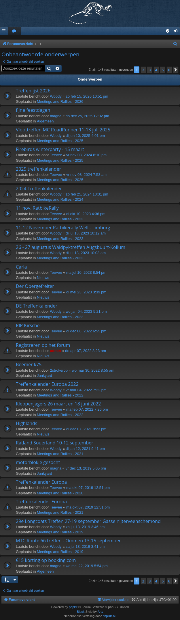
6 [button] (169, 69)
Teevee (56, 155)
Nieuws (43, 277)
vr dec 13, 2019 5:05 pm (86, 468)
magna (56, 116)
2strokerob (59, 370)
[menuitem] (14, 31)
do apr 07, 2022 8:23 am (85, 351)
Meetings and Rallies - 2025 (60, 141)
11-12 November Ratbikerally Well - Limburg (63, 227)
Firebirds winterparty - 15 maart (50, 149)
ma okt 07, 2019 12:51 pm (88, 487)
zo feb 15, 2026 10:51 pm (87, 96)
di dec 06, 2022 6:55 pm (86, 331)
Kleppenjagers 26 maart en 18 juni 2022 (58, 404)
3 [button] (150, 69)
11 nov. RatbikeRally (37, 208)
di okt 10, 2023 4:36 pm (85, 214)
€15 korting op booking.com (46, 560)
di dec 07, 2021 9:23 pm (86, 429)
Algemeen (45, 121)
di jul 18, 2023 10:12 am (86, 233)
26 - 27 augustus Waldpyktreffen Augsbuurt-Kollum (70, 247)
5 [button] (163, 69)
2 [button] (143, 69)
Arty (100, 611)
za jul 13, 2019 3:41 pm (85, 546)
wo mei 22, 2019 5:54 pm (87, 566)
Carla (21, 267)
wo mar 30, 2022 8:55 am (93, 370)
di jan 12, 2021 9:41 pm (85, 448)
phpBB (73, 607)
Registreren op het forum (43, 345)
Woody (56, 96)
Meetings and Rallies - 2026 (60, 101)
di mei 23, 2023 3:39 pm (86, 292)
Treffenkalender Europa (41, 482)
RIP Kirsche (28, 325)
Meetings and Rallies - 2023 (60, 219)
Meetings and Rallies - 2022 (60, 395)
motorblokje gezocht (38, 462)
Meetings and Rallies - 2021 (60, 454)
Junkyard (44, 375)
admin (55, 351)
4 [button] (156, 69)
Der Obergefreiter (35, 286)
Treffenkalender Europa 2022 (47, 384)
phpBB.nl (109, 616)
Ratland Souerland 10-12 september (54, 443)
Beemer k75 (29, 364)
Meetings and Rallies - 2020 (60, 493)
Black (81, 611)
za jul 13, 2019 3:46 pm (85, 527)
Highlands (26, 423)
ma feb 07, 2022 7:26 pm (87, 409)
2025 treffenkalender (38, 169)
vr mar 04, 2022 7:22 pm (86, 390)
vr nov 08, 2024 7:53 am (86, 174)
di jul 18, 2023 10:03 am (86, 253)
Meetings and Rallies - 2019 (60, 532)
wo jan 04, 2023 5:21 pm (86, 311)
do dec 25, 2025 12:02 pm (87, 116)
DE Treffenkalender (36, 306)
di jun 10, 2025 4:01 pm (85, 135)
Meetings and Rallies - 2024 (60, 199)
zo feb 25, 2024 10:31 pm (87, 194)
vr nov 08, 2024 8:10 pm (86, 155)
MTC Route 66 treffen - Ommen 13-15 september (68, 540)
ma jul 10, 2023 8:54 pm (86, 272)
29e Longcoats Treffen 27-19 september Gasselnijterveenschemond (88, 521)
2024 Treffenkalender (39, 188)
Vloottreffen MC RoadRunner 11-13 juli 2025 (63, 129)
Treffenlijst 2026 (33, 90)
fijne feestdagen (33, 110)
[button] (176, 69)
